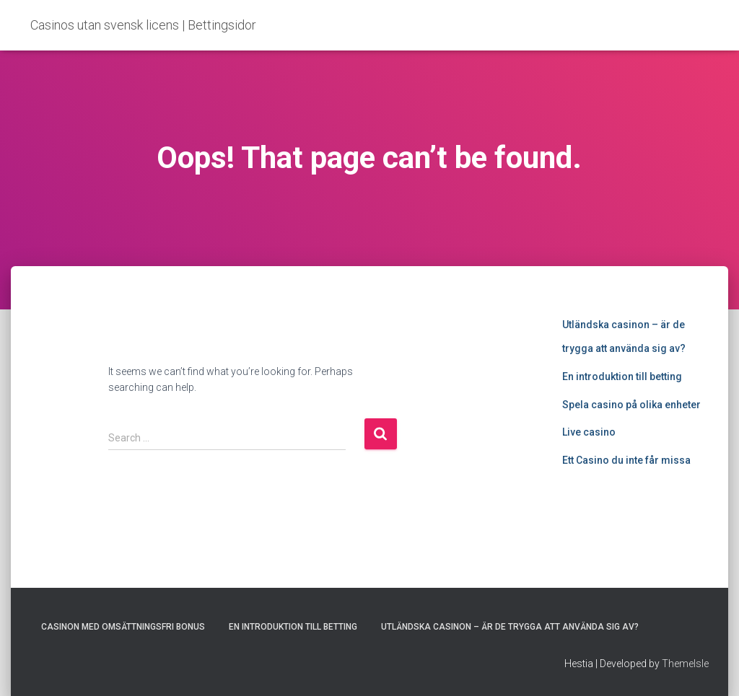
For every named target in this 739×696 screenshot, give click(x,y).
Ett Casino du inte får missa (626, 460)
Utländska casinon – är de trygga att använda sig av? (510, 627)
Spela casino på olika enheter (631, 404)
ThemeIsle (685, 663)
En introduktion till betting (622, 376)
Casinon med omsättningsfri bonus (123, 627)
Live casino (589, 432)
